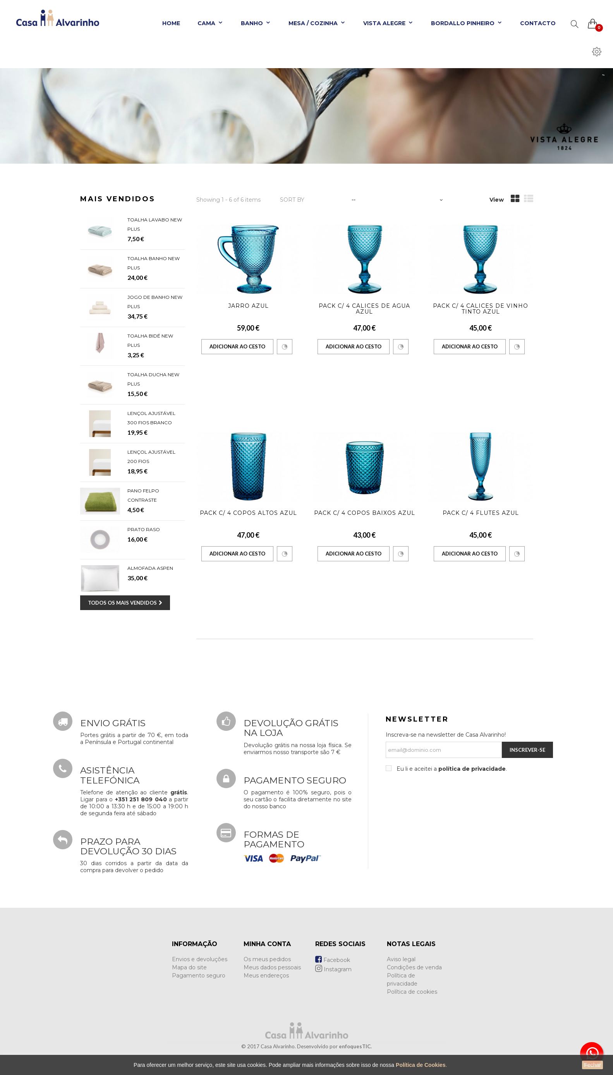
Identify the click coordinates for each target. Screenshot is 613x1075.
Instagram (333, 969)
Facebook (332, 960)
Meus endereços (266, 975)
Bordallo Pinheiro (467, 23)
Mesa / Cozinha (317, 23)
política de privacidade (472, 768)
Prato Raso (143, 529)
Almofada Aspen (150, 568)
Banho (256, 23)
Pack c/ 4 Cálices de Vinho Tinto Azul (480, 308)
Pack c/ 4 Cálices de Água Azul (364, 308)
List (528, 198)
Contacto (538, 23)
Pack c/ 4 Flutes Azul (481, 512)
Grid (515, 198)
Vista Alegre (388, 23)
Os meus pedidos (267, 959)
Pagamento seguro (198, 975)
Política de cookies (412, 991)
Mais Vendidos (117, 199)
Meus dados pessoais (272, 967)
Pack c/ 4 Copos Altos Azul (248, 512)
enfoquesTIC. (355, 1046)
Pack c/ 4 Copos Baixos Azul (364, 512)
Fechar (592, 1065)
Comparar (284, 347)
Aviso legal (401, 959)
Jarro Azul (248, 305)
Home (171, 23)
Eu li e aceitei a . (451, 768)
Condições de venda (414, 967)
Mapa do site (189, 967)
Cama (210, 23)
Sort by (292, 199)
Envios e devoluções (199, 959)
